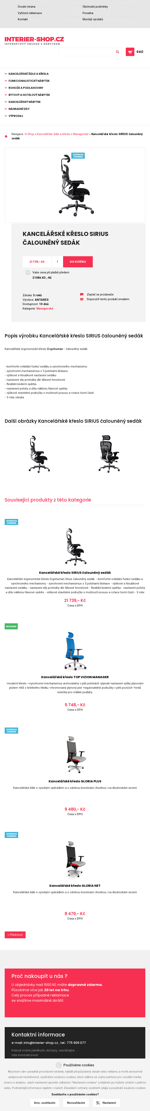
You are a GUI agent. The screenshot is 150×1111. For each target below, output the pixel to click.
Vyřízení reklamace (30, 13)
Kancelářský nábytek (25, 102)
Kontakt (23, 19)
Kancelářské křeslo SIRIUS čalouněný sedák (75, 572)
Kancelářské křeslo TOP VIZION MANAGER (75, 677)
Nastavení (109, 1103)
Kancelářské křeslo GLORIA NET (75, 885)
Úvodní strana (26, 6)
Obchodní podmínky (95, 6)
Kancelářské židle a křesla (29, 74)
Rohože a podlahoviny (26, 88)
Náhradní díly (19, 109)
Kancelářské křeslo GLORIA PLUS (75, 781)
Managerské (80, 134)
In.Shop (29, 134)
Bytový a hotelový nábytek (29, 95)
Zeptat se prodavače (100, 294)
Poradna (88, 13)
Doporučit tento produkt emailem (108, 299)
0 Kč (140, 52)
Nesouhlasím (76, 1103)
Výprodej (16, 116)
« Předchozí (15, 935)
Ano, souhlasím (44, 1103)
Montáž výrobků (93, 19)
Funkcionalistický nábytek (29, 81)
